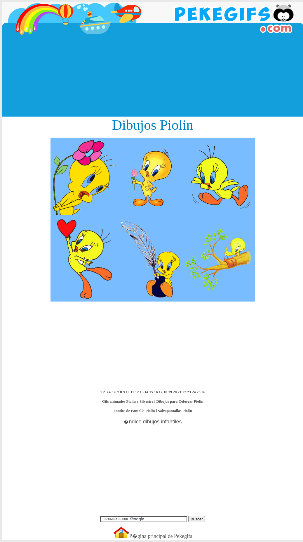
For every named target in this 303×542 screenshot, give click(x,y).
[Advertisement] (152, 76)
